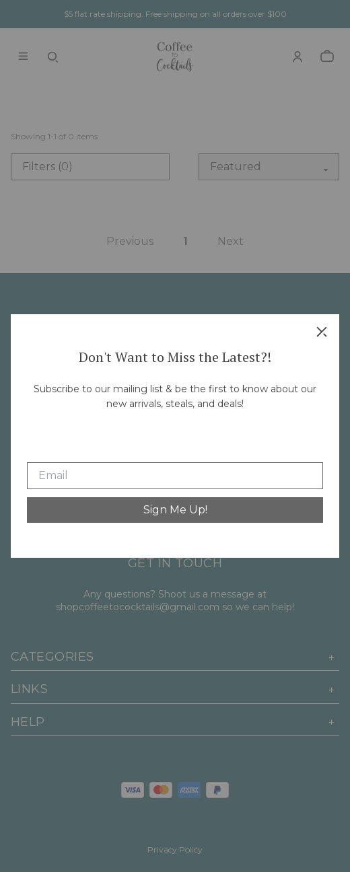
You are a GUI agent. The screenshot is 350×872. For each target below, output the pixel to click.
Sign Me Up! (175, 509)
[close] (322, 332)
